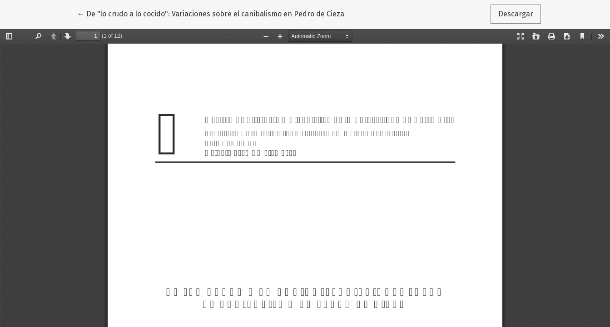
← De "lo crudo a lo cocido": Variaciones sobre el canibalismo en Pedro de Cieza (210, 13)
